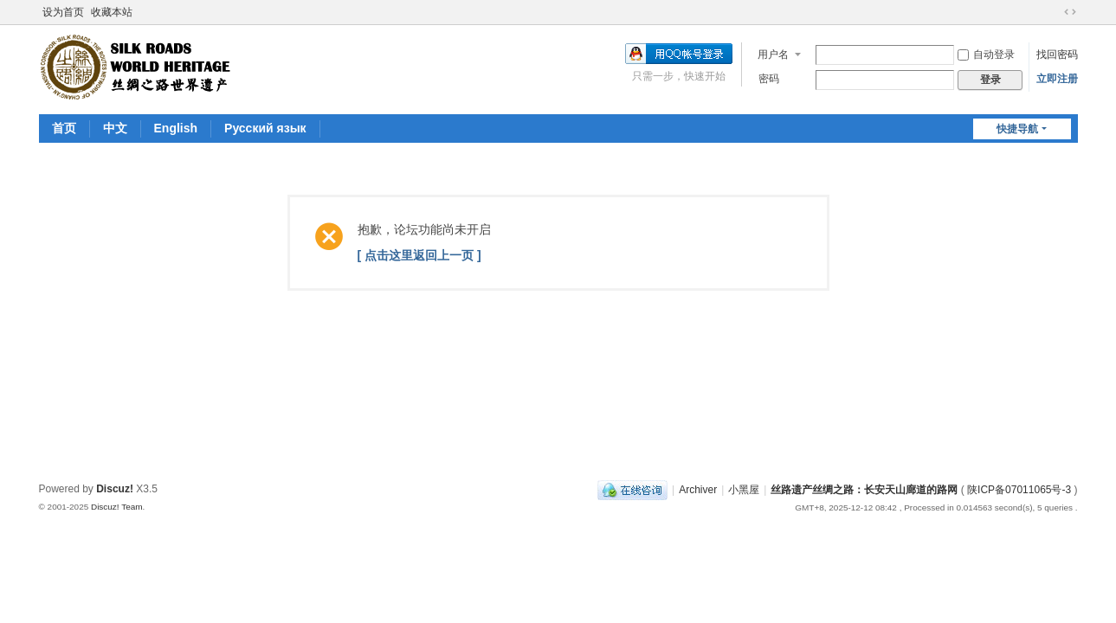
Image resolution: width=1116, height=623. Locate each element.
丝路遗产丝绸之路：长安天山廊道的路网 (864, 490)
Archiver (698, 490)
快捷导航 (1017, 129)
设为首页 (63, 12)
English (176, 128)
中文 (115, 128)
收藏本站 (111, 12)
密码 (768, 79)
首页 (64, 128)
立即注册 (1057, 79)
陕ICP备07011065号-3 (1019, 490)
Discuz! (114, 489)
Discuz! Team (117, 506)
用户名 (773, 54)
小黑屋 (743, 490)
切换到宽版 (1070, 12)
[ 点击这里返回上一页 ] (419, 255)
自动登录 (986, 54)
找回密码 (1057, 54)
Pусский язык (265, 128)
